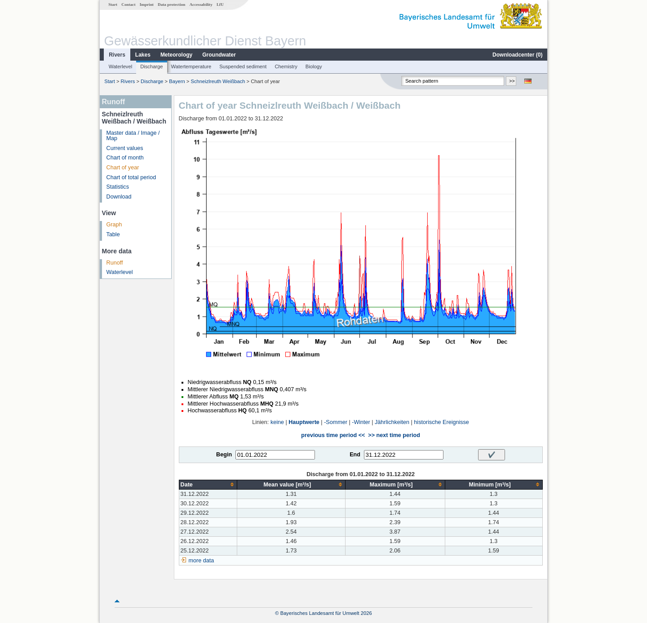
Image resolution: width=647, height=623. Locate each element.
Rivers (117, 55)
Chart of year (122, 167)
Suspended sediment (242, 66)
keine (277, 422)
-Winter (361, 422)
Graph (114, 224)
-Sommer (335, 422)
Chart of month (125, 158)
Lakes (143, 55)
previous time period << (333, 435)
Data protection (171, 4)
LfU (220, 4)
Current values (124, 148)
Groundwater (219, 55)
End (355, 454)
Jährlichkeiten (392, 422)
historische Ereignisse (441, 422)
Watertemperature (191, 66)
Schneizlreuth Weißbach (218, 81)
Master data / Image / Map (133, 136)
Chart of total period (131, 177)
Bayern (177, 81)
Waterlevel (120, 66)
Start (112, 4)
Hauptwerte (303, 422)
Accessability (201, 4)
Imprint (147, 4)
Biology (314, 66)
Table (113, 234)
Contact (128, 4)
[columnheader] (208, 484)
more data (201, 560)
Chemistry (286, 66)
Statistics (117, 187)
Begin (224, 454)
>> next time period (394, 435)
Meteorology (176, 55)
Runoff (114, 263)
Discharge (151, 66)
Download (119, 197)
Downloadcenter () (517, 55)
